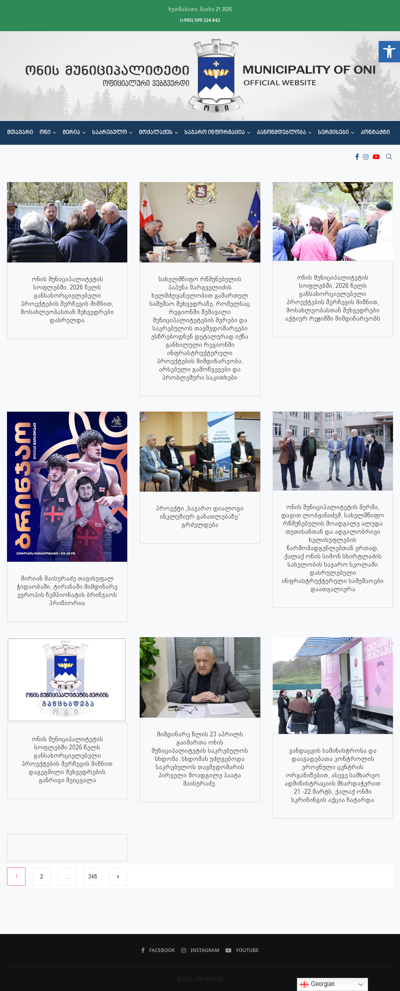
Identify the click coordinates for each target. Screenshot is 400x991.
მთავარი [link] (20, 133)
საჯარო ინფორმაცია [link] (214, 133)
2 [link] (41, 876)
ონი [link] (45, 133)
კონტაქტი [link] (375, 133)
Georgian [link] (317, 984)
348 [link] (92, 876)
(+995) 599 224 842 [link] (200, 20)
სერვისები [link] (333, 133)
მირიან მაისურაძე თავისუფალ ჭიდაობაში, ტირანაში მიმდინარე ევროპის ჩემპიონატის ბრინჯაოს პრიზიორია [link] (67, 590)
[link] (389, 51)
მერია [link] (71, 133)
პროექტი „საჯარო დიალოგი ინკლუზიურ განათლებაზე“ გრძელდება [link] (200, 516)
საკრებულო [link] (109, 133)
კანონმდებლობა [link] (281, 133)
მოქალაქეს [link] (155, 133)
